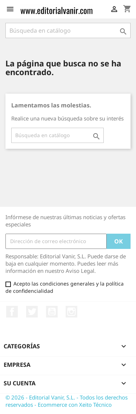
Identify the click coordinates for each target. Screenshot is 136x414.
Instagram (71, 311)
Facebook (12, 311)
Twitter (32, 311)
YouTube (52, 311)
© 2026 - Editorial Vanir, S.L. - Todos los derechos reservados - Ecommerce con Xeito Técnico (66, 401)
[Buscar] (68, 30)
